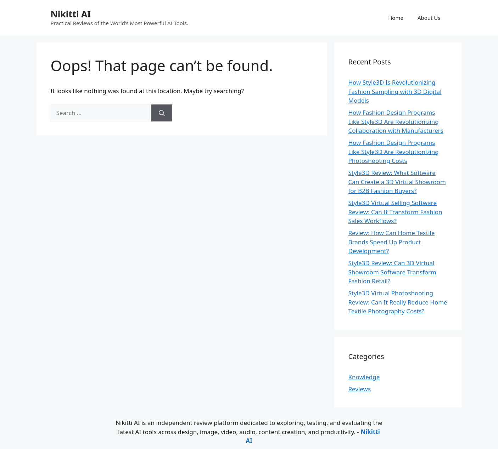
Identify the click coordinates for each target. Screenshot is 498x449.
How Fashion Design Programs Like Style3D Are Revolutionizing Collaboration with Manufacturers (395, 121)
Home (395, 17)
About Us (429, 17)
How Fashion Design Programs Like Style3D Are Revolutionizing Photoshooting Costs (393, 151)
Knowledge (364, 377)
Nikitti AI (71, 14)
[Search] (161, 112)
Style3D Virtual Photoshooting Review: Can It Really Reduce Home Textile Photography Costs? (397, 302)
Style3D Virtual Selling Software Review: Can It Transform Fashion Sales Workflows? (395, 212)
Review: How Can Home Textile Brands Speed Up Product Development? (391, 242)
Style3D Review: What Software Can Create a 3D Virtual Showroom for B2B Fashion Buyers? (397, 182)
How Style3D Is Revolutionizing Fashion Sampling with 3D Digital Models (395, 91)
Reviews (359, 389)
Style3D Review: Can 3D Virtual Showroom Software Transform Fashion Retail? (392, 272)
